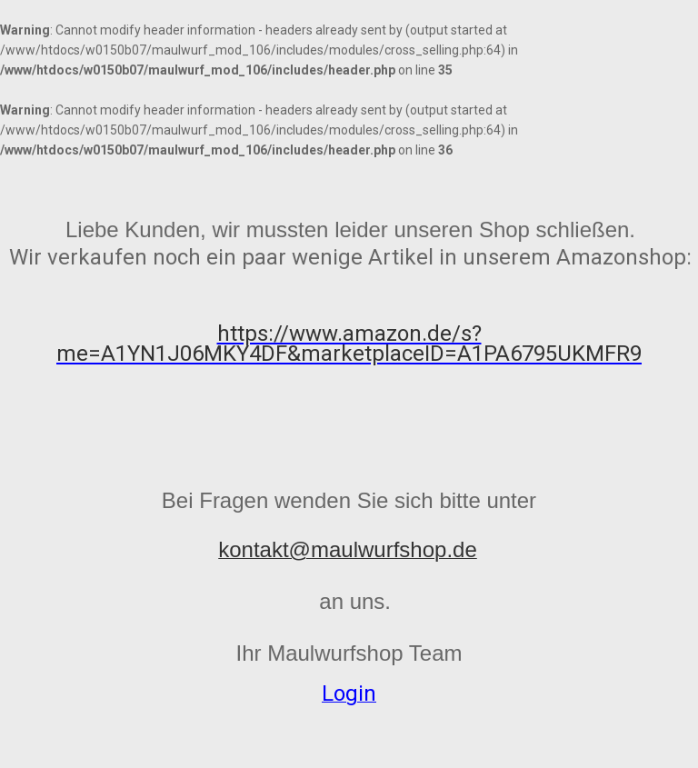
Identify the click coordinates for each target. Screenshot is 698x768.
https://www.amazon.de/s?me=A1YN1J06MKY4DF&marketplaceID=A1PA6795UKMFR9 (349, 343)
